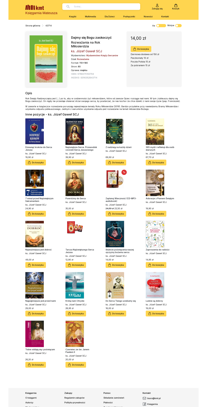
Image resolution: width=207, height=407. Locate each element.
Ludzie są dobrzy (154, 301)
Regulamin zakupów (74, 397)
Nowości (148, 16)
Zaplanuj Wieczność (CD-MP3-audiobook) (121, 199)
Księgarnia (150, 404)
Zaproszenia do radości (157, 249)
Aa (153, 25)
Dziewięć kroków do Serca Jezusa (38, 148)
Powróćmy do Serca (75, 198)
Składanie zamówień (113, 397)
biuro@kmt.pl (152, 398)
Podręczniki (129, 16)
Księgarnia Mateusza (41, 13)
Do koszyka (141, 49)
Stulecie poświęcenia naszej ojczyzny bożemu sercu (120, 251)
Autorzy (29, 402)
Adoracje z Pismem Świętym (160, 198)
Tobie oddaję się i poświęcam (40, 349)
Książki (72, 16)
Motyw (174, 25)
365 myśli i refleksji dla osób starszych (160, 148)
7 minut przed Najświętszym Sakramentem (39, 199)
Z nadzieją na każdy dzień (119, 147)
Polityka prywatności (74, 402)
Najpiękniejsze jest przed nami (40, 301)
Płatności (108, 402)
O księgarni (31, 397)
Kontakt (165, 16)
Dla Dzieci (110, 16)
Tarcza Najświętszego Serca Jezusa (79, 251)
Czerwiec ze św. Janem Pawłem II (77, 350)
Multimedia (90, 16)
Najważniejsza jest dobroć (38, 249)
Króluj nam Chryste (74, 301)
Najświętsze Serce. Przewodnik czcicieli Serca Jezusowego (81, 148)
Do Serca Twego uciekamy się (121, 301)
